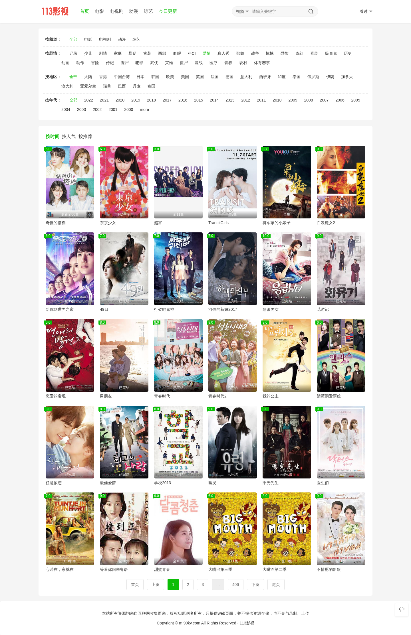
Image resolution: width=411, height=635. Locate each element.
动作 (80, 62)
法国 (215, 76)
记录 (73, 53)
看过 (366, 11)
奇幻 (299, 53)
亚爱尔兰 (88, 86)
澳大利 (67, 86)
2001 (112, 109)
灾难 (169, 62)
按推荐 (85, 136)
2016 (182, 100)
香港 (103, 76)
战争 (255, 53)
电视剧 (116, 11)
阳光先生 (271, 482)
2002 (97, 109)
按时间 (52, 136)
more (144, 109)
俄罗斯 (313, 76)
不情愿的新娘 (329, 569)
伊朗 (330, 76)
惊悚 (270, 53)
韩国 (155, 76)
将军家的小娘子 (277, 222)
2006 (340, 100)
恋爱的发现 (56, 396)
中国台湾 (122, 76)
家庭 (118, 53)
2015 (198, 100)
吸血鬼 (331, 53)
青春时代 (162, 396)
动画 (65, 62)
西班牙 (265, 76)
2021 (104, 100)
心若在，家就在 (60, 569)
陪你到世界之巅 (60, 309)
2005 (355, 100)
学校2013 (162, 482)
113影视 (246, 623)
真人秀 (223, 53)
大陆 (88, 76)
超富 (158, 222)
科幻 (192, 53)
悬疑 (132, 53)
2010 (277, 100)
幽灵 (212, 482)
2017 (167, 100)
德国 (229, 76)
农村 (243, 62)
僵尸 (184, 62)
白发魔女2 (326, 222)
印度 (282, 76)
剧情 (103, 53)
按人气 (69, 136)
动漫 (133, 11)
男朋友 (106, 396)
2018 (151, 100)
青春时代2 (217, 396)
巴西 (122, 86)
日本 (140, 76)
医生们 (323, 482)
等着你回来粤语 (114, 569)
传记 (110, 62)
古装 (147, 53)
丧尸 (125, 62)
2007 (324, 100)
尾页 (276, 584)
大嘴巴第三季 (220, 569)
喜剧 (314, 53)
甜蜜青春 (162, 569)
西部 (162, 53)
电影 (99, 11)
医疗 (213, 62)
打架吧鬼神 (164, 309)
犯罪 (139, 62)
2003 (81, 109)
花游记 (323, 309)
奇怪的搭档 (56, 222)
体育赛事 (262, 62)
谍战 (199, 62)
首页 (84, 11)
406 (235, 584)
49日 (104, 309)
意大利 (246, 76)
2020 (120, 100)
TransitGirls (218, 222)
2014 (214, 100)
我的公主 (271, 396)
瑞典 (107, 86)
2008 (308, 100)
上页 (156, 584)
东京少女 (108, 222)
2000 (128, 109)
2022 (88, 100)
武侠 (154, 62)
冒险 (95, 62)
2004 (65, 109)
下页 (255, 584)
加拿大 (347, 76)
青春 (228, 62)
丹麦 (137, 86)
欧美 (170, 76)
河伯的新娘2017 (222, 309)
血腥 (177, 53)
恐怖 (285, 53)
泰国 (297, 76)
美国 (185, 76)
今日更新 (168, 11)
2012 (245, 100)
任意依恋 (54, 482)
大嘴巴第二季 (275, 569)
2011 (261, 100)
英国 (200, 76)
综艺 (148, 11)
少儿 (88, 53)
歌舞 (240, 53)
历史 (348, 53)
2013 (229, 100)
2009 (292, 100)
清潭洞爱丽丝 (329, 396)
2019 (135, 100)
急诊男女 (271, 309)
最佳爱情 (108, 482)
